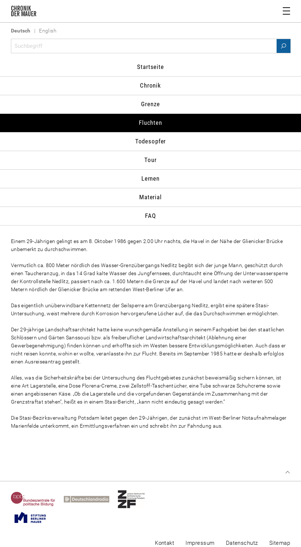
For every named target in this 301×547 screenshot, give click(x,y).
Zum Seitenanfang (287, 472)
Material (150, 197)
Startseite (150, 66)
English (47, 31)
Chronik (150, 85)
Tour (150, 159)
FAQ (150, 215)
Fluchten (150, 122)
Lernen (150, 178)
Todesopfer (150, 141)
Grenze (150, 104)
